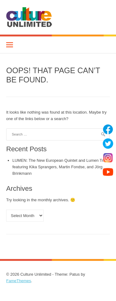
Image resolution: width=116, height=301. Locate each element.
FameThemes (18, 280)
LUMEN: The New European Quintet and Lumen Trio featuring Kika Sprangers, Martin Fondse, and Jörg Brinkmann (59, 167)
